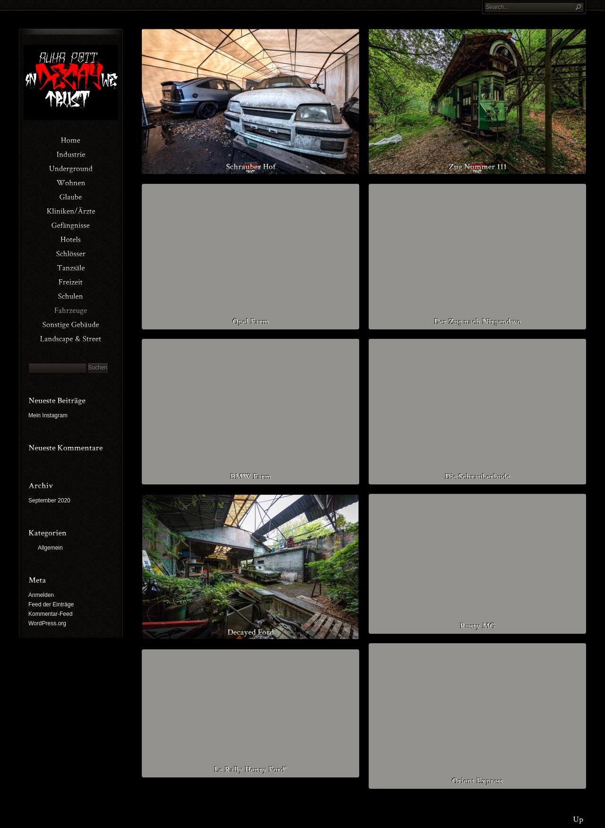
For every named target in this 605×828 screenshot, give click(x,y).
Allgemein (50, 547)
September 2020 (49, 500)
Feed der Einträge (51, 604)
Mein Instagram (48, 415)
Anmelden (41, 595)
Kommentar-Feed (50, 614)
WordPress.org (47, 623)
